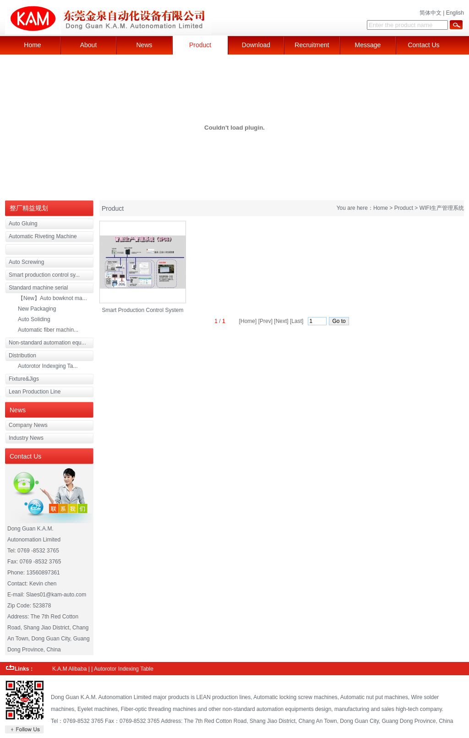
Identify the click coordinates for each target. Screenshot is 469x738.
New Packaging (37, 309)
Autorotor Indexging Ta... (48, 366)
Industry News (26, 438)
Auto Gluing (23, 223)
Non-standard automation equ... (47, 342)
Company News (28, 425)
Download (256, 45)
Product (200, 45)
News (144, 45)
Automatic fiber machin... (48, 330)
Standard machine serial (38, 287)
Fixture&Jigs (24, 379)
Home (32, 45)
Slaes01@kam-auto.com (56, 594)
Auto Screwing (26, 262)
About (88, 45)
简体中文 (431, 13)
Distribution (22, 355)
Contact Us (423, 45)
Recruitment (311, 45)
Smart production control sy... (44, 275)
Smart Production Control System (142, 310)
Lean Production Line (34, 391)
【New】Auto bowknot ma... (52, 298)
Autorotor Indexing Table (123, 669)
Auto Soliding (34, 319)
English (455, 13)
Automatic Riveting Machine (43, 236)
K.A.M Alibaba (69, 669)
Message (368, 45)
